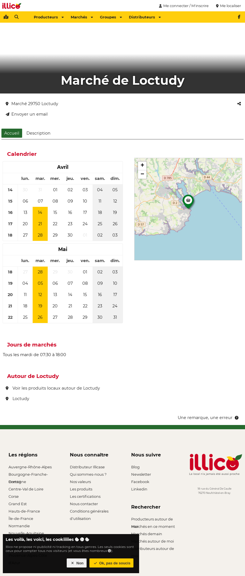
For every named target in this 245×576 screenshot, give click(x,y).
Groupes (111, 17)
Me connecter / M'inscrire (183, 5)
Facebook (140, 481)
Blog (135, 467)
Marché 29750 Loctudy (32, 103)
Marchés (82, 17)
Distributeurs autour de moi (152, 549)
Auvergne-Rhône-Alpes (30, 467)
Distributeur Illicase (87, 467)
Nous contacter (84, 503)
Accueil (11, 133)
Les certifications (85, 496)
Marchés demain (146, 534)
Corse (14, 496)
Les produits (81, 489)
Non (77, 563)
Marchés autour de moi (152, 541)
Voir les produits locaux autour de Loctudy (53, 388)
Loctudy (17, 398)
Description (38, 133)
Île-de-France (21, 518)
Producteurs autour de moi (152, 520)
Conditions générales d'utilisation (89, 512)
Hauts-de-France (24, 511)
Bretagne (17, 481)
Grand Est (18, 503)
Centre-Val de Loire (26, 489)
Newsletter (141, 474)
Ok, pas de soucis (112, 563)
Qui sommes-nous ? (88, 474)
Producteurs (49, 17)
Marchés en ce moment (153, 526)
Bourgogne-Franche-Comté (28, 475)
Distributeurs (145, 17)
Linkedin (139, 489)
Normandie (19, 526)
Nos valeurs (80, 481)
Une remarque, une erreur (208, 417)
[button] (188, 203)
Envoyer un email (27, 114)
